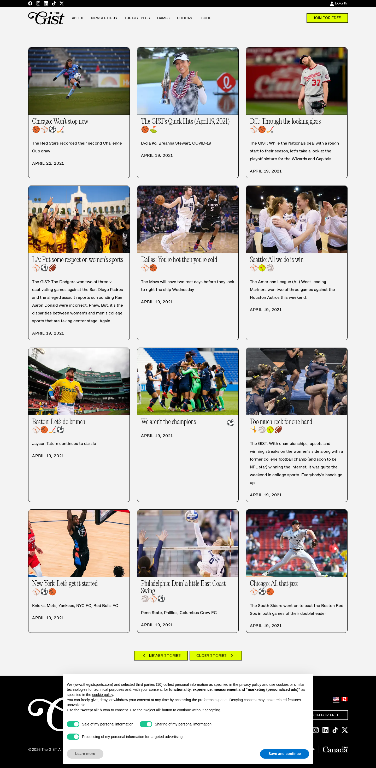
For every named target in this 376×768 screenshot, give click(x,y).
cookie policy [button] (102, 695)
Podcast (185, 18)
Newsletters (104, 18)
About (78, 18)
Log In (341, 3)
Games (163, 18)
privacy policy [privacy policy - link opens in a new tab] (250, 684)
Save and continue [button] (284, 754)
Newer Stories (161, 656)
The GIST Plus (137, 18)
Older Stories (215, 656)
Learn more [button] (85, 754)
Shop (206, 18)
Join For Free (327, 18)
